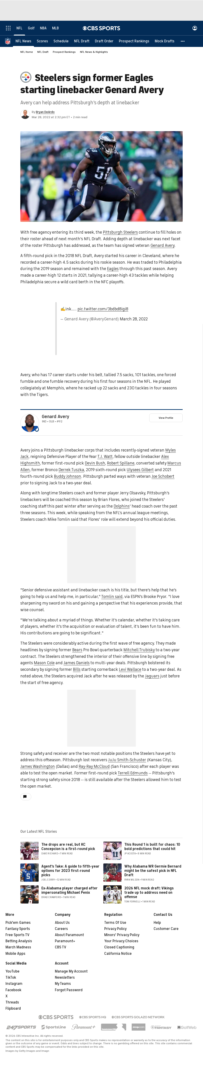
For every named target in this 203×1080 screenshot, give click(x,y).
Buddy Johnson (67, 476)
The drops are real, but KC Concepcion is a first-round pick (68, 846)
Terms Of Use (115, 922)
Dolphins (122, 506)
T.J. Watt (105, 456)
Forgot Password (69, 990)
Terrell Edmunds (133, 773)
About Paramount (69, 935)
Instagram (13, 983)
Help (157, 922)
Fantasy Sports (17, 929)
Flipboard (13, 1008)
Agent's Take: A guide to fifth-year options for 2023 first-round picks (70, 870)
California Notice (118, 953)
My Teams (63, 983)
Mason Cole (44, 662)
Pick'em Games (18, 922)
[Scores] (42, 41)
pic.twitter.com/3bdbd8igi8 (102, 308)
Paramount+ (65, 941)
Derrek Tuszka (71, 469)
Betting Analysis (18, 941)
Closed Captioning (119, 947)
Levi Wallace (130, 669)
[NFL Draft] (81, 41)
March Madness (18, 947)
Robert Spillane (120, 463)
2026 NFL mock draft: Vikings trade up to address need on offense (149, 892)
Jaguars (152, 676)
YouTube (12, 971)
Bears (77, 649)
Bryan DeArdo (45, 112)
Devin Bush (95, 463)
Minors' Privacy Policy (121, 935)
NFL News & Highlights (94, 52)
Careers (61, 929)
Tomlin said (112, 596)
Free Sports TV (17, 935)
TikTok (10, 977)
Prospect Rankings (64, 52)
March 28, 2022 (134, 319)
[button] (183, 41)
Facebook (13, 990)
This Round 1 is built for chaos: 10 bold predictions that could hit (152, 846)
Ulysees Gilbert (140, 469)
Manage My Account (71, 971)
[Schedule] (61, 41)
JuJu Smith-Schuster (127, 759)
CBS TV (60, 947)
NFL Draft (42, 52)
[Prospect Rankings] (134, 41)
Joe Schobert (163, 476)
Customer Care (166, 929)
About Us (62, 922)
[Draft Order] (104, 41)
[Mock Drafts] (164, 41)
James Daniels (77, 662)
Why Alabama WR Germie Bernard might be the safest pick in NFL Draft (152, 870)
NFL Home (26, 52)
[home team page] (37, 429)
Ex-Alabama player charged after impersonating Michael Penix (69, 890)
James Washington (37, 766)
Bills (76, 669)
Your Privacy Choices (121, 941)
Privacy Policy (115, 929)
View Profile (166, 417)
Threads (12, 1002)
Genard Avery (162, 245)
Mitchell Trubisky (139, 649)
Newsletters (65, 977)
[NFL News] (23, 41)
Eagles (113, 268)
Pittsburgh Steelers (120, 232)
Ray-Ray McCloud (94, 766)
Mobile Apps (15, 953)
